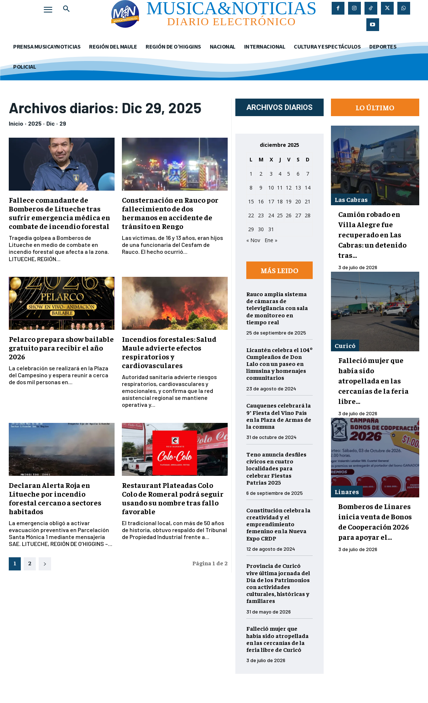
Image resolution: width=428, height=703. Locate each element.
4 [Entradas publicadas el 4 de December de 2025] (279, 173)
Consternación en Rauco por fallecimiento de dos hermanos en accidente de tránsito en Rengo (170, 212)
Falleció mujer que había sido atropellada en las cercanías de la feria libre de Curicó (277, 638)
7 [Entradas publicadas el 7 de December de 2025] (307, 173)
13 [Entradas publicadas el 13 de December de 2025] (298, 187)
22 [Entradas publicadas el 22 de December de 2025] (251, 215)
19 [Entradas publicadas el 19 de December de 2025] (289, 201)
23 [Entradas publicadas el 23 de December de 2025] (261, 215)
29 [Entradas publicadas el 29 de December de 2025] (251, 229)
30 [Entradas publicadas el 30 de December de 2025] (261, 229)
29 (62, 123)
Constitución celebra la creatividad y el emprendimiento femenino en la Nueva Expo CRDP (278, 524)
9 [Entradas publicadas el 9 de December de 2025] (260, 187)
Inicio (16, 123)
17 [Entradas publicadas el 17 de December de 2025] (271, 201)
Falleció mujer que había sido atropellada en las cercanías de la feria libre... (373, 380)
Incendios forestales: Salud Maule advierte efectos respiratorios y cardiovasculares (169, 352)
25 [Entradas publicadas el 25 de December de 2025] (280, 215)
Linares (347, 491)
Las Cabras (351, 199)
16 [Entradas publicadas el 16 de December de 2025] (261, 201)
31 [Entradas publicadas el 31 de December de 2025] (271, 229)
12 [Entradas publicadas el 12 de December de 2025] (289, 187)
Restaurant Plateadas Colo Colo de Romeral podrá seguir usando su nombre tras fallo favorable (173, 498)
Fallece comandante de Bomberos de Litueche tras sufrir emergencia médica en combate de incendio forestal (59, 212)
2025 (35, 123)
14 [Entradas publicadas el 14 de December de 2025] (308, 187)
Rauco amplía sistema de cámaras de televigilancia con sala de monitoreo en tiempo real (277, 307)
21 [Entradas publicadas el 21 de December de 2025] (308, 201)
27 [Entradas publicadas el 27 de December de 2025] (298, 215)
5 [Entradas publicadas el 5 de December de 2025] (288, 173)
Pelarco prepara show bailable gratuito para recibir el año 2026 (61, 347)
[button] (66, 9)
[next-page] (45, 563)
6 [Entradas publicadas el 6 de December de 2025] (298, 173)
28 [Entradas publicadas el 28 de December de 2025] (308, 215)
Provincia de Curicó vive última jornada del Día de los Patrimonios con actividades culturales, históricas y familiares (278, 583)
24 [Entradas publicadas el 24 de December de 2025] (271, 215)
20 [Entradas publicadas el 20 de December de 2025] (298, 201)
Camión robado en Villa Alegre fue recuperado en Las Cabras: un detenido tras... (372, 234)
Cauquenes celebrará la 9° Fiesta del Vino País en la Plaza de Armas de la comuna (278, 415)
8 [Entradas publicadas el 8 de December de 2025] (251, 187)
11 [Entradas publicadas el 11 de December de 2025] (280, 187)
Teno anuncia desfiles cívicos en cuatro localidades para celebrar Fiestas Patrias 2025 (276, 468)
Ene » (271, 240)
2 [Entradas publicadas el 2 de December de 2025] (260, 173)
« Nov (253, 240)
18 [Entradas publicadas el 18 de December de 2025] (280, 201)
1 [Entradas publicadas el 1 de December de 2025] (251, 173)
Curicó (345, 345)
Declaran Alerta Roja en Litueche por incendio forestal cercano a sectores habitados (55, 498)
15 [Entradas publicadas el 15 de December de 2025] (251, 201)
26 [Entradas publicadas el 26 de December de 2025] (289, 215)
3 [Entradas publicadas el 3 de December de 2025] (271, 173)
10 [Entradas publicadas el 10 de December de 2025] (271, 187)
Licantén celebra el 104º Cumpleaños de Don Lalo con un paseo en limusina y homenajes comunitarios (279, 363)
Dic (50, 123)
